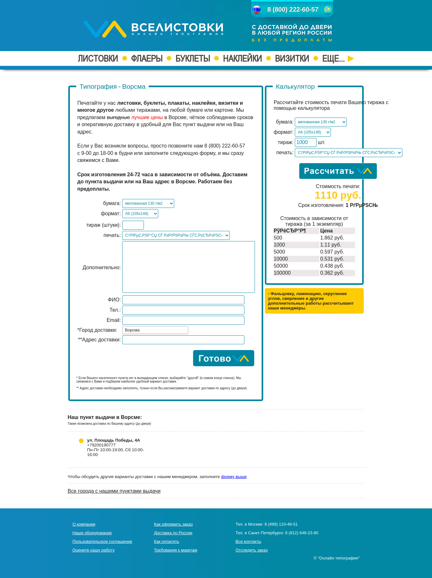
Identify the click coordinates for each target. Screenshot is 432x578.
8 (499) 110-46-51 (281, 524)
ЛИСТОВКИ (98, 58)
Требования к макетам (175, 550)
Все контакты (248, 541)
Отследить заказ (251, 550)
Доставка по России (173, 532)
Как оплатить (166, 541)
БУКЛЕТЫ (192, 58)
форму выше (234, 476)
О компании (83, 524)
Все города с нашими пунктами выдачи (114, 491)
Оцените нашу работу (93, 550)
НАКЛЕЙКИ (242, 58)
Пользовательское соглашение (102, 541)
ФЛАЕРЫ (146, 58)
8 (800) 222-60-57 (292, 9)
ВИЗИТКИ (292, 58)
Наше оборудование (92, 532)
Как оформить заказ (173, 524)
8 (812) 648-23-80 (301, 532)
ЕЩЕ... (338, 58)
